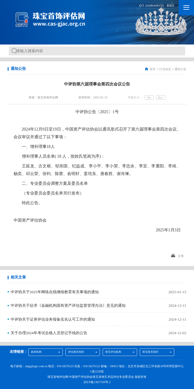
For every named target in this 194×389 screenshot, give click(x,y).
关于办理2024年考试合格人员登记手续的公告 (49, 333)
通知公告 (180, 69)
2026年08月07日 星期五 (160, 5)
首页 (153, 69)
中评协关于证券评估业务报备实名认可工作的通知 (53, 319)
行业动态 (165, 69)
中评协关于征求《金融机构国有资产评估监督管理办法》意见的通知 (68, 305)
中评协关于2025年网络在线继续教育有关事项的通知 (55, 292)
